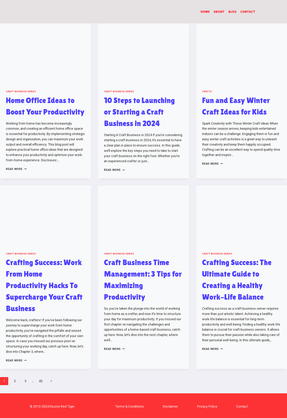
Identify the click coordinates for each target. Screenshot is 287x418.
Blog (232, 12)
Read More (16, 169)
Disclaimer (170, 406)
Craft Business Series (21, 91)
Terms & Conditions (129, 406)
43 (40, 381)
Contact (247, 12)
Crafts (207, 91)
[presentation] (45, 53)
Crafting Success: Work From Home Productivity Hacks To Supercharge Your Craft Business (44, 285)
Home (205, 12)
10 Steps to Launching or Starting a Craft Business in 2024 (139, 112)
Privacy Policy (207, 406)
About (219, 12)
